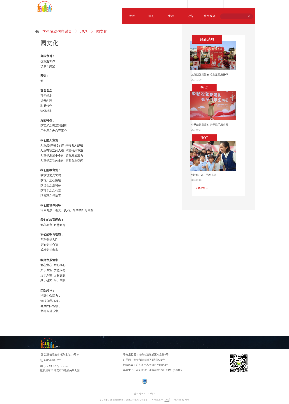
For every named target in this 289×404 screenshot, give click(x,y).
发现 (132, 16)
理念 (84, 31)
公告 (190, 16)
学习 (151, 16)
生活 (171, 16)
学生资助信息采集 (57, 31)
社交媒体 (209, 16)
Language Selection (237, 4)
